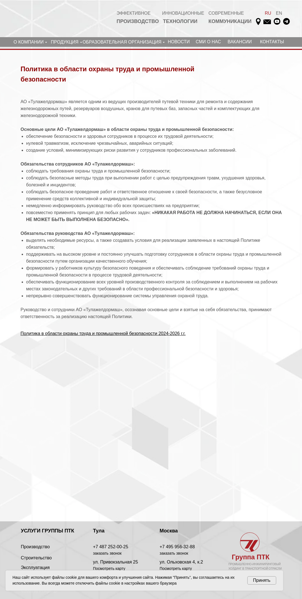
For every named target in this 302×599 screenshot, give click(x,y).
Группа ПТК (251, 557)
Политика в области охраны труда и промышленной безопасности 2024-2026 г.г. (103, 333)
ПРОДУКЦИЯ (64, 42)
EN (279, 13)
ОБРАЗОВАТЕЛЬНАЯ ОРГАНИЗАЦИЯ (122, 42)
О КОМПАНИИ (29, 42)
